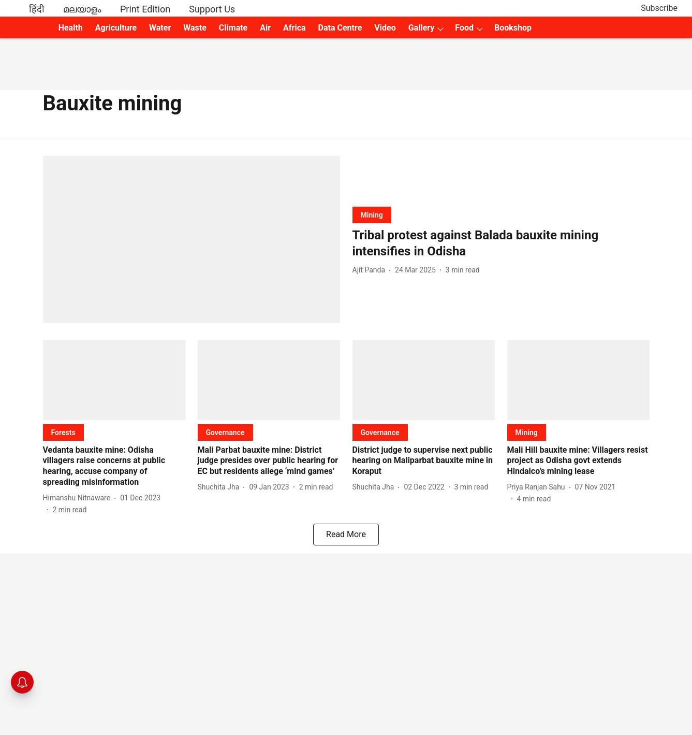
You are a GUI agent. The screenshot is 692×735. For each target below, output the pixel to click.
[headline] (501, 243)
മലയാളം (82, 9)
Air (265, 28)
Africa (294, 28)
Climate (233, 28)
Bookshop (513, 28)
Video (384, 28)
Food (464, 28)
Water (160, 28)
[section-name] (371, 215)
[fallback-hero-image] (191, 239)
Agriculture (116, 28)
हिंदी (37, 9)
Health (70, 28)
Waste (195, 28)
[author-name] (371, 270)
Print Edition (145, 9)
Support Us (212, 9)
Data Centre (340, 28)
